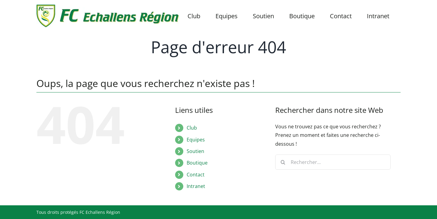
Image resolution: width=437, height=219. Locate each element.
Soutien (195, 151)
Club (192, 127)
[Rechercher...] (333, 162)
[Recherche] (282, 162)
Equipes (196, 139)
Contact (196, 174)
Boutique (197, 162)
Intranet (196, 186)
